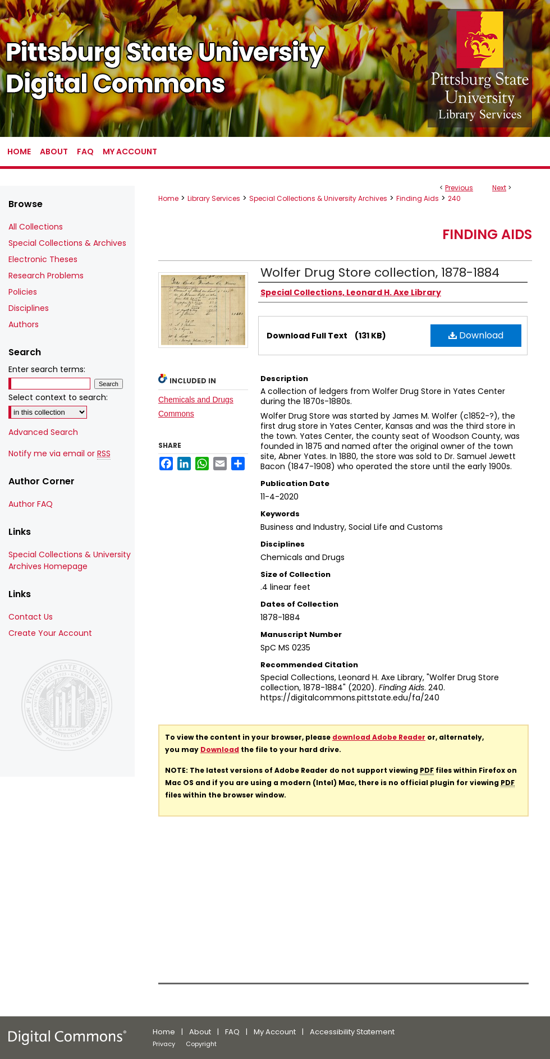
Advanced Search (43, 432)
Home (168, 198)
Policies (22, 291)
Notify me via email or (59, 454)
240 (454, 198)
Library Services (213, 198)
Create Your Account (50, 633)
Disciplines (28, 308)
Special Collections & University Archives (318, 198)
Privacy (164, 1043)
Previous (459, 187)
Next (499, 187)
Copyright (201, 1043)
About (200, 1031)
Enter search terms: (46, 369)
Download (475, 335)
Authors (23, 324)
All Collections (35, 226)
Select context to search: (58, 397)
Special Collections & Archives (67, 243)
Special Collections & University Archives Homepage (69, 560)
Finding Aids (417, 198)
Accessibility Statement (352, 1031)
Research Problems (46, 275)
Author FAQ (30, 504)
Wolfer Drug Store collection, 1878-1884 (379, 272)
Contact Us (30, 616)
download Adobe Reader (378, 737)
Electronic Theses (42, 259)
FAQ (232, 1031)
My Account (275, 1031)
